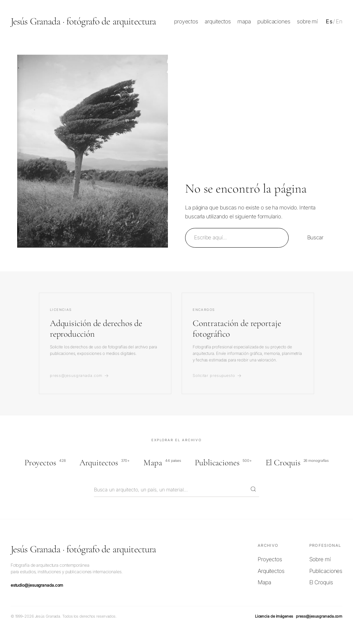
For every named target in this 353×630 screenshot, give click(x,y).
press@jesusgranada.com (319, 616)
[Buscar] (253, 489)
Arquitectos (104, 462)
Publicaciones (223, 462)
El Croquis (297, 462)
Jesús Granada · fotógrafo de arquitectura (83, 21)
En (339, 21)
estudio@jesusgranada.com (37, 585)
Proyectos (45, 462)
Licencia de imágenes (274, 616)
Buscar (315, 237)
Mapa (162, 462)
